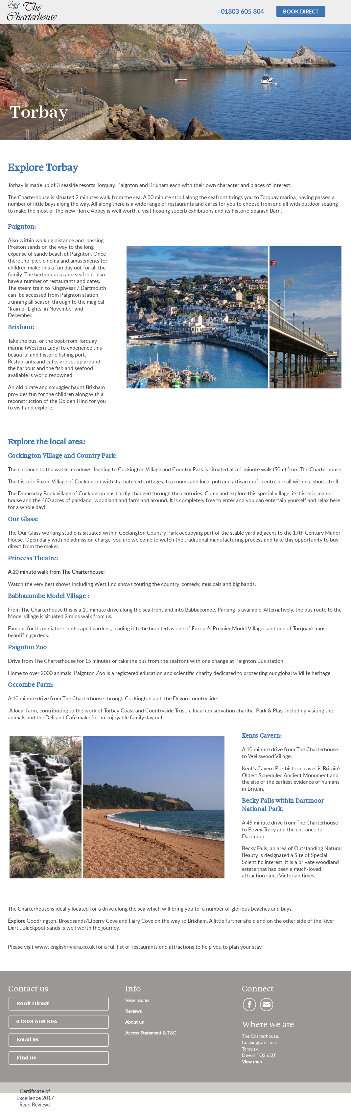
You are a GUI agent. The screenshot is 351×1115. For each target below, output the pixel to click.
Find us (26, 1058)
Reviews (133, 1011)
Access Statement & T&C (150, 1033)
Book (301, 11)
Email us (27, 1040)
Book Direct (32, 1004)
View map (252, 1061)
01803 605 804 (242, 11)
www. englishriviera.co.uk (65, 946)
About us (134, 1022)
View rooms (137, 1000)
